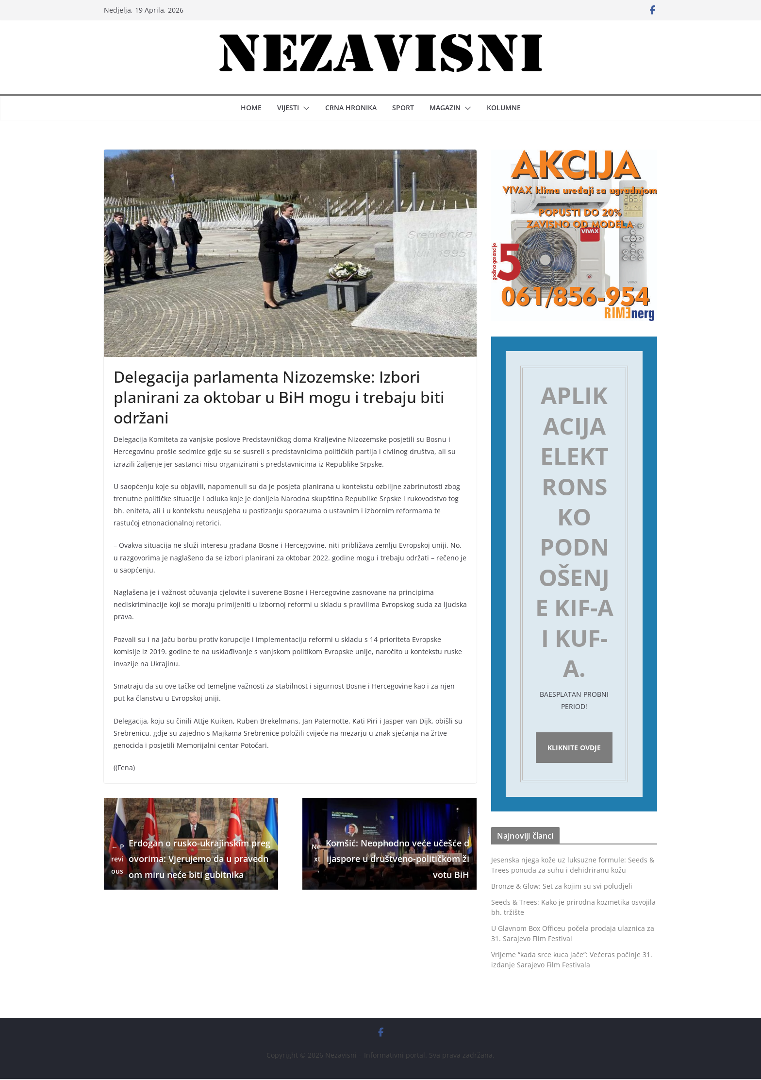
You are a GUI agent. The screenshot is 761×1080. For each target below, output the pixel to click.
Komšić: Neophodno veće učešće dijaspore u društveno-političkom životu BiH (389, 858)
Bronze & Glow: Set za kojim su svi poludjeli (561, 887)
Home (251, 107)
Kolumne (504, 107)
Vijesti (288, 107)
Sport (403, 107)
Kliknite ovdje (574, 748)
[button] (304, 108)
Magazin (445, 107)
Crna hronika (351, 107)
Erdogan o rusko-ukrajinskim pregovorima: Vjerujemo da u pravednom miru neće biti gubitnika (190, 858)
